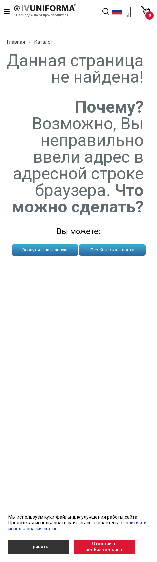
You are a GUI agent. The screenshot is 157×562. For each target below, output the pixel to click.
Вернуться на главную (45, 249)
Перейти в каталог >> (112, 249)
